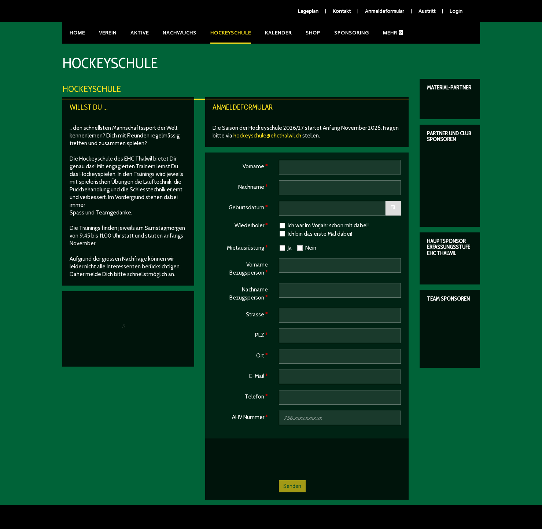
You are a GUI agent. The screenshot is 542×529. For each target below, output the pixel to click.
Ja (285, 248)
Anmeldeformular (384, 11)
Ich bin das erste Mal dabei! (315, 233)
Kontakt (342, 11)
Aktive (139, 33)
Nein (306, 248)
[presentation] (334, 460)
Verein (108, 33)
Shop (313, 33)
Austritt (427, 11)
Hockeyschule (230, 33)
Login (456, 11)
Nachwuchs (179, 33)
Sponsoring (351, 33)
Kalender (278, 33)
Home (77, 33)
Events (443, 33)
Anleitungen (401, 33)
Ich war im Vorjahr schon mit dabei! (324, 225)
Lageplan (308, 11)
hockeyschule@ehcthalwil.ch (267, 135)
